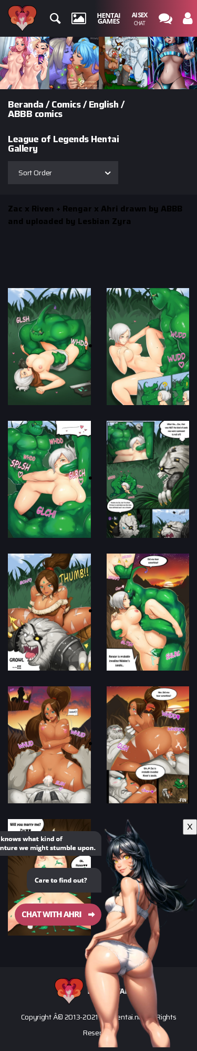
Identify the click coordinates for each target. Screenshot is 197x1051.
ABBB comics (35, 114)
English (104, 104)
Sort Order (35, 172)
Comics (65, 104)
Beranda (26, 104)
